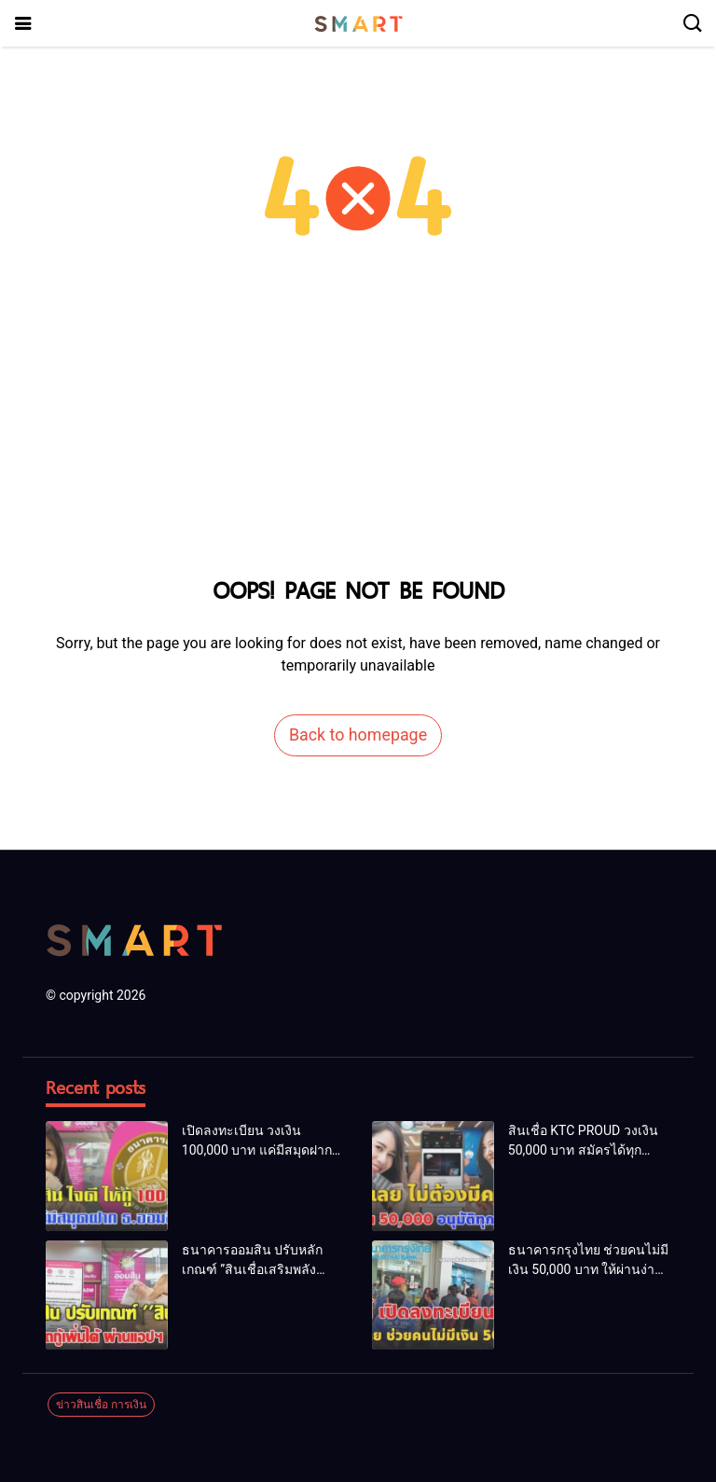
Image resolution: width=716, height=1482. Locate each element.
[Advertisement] (358, 429)
